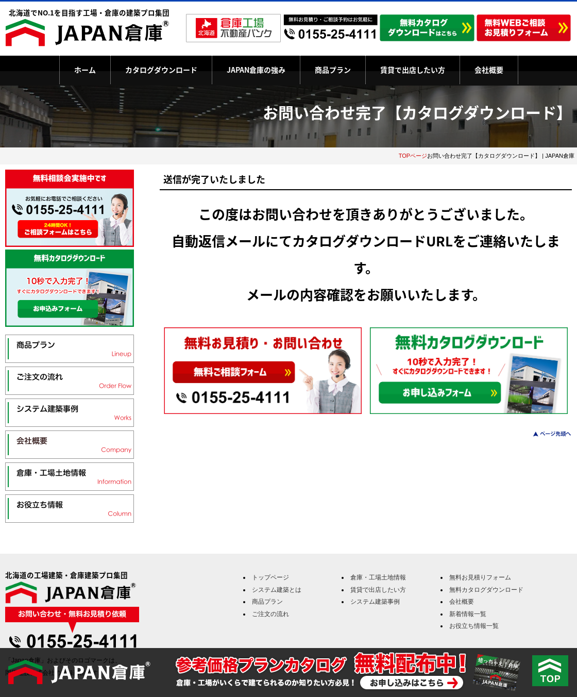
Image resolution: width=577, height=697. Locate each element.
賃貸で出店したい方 (412, 69)
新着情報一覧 (467, 614)
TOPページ (413, 156)
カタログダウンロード (161, 69)
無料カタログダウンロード (486, 589)
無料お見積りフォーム (480, 577)
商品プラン (333, 69)
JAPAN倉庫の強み (256, 69)
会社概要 (488, 69)
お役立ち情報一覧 (474, 625)
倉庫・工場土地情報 (378, 577)
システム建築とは (276, 589)
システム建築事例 (375, 601)
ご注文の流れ (270, 614)
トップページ (270, 577)
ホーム (85, 69)
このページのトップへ (546, 434)
